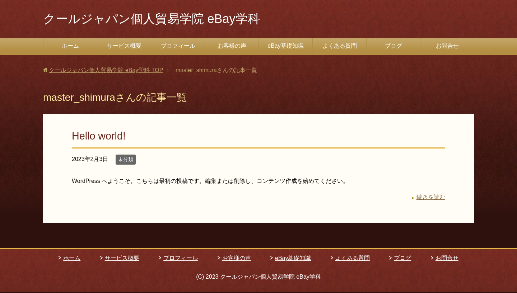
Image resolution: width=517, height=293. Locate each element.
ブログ (393, 47)
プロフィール (178, 47)
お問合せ (447, 47)
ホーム (70, 47)
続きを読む (430, 198)
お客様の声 (232, 47)
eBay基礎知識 (285, 47)
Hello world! (99, 137)
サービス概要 (124, 47)
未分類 (125, 160)
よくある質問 (339, 47)
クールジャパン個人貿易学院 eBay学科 (157, 19)
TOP (106, 71)
